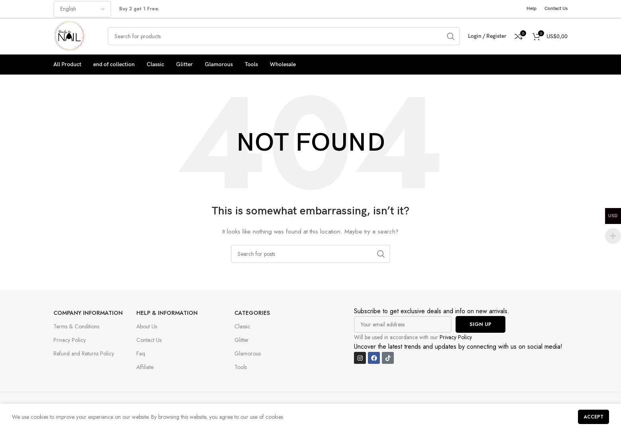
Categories (252, 313)
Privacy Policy (69, 340)
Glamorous (247, 353)
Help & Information (167, 313)
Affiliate (144, 367)
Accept (593, 416)
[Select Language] (82, 9)
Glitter (241, 340)
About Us (146, 326)
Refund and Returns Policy (83, 353)
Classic (242, 326)
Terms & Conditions (76, 326)
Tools (240, 367)
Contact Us (148, 340)
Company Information (88, 313)
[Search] (284, 36)
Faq (140, 353)
